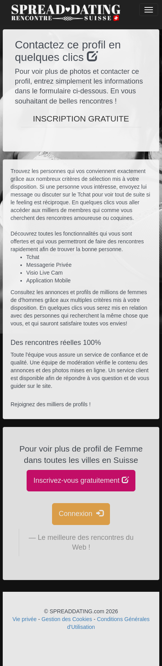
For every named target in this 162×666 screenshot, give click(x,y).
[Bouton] (148, 10)
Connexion (81, 513)
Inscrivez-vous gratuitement (80, 480)
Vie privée (25, 619)
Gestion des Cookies (66, 619)
